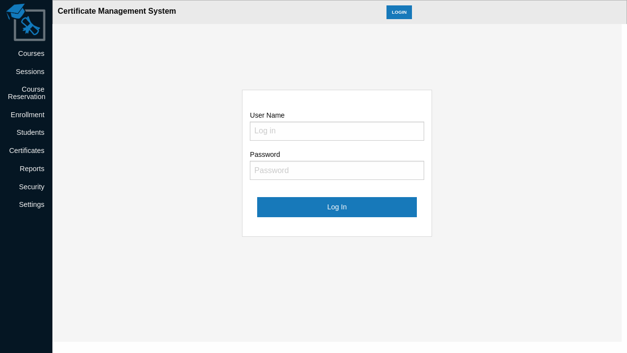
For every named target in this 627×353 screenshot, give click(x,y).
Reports (32, 169)
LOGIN (399, 12)
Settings (32, 204)
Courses (31, 53)
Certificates (27, 150)
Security (32, 187)
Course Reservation (27, 92)
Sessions (30, 72)
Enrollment (28, 115)
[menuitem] (26, 54)
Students (31, 132)
